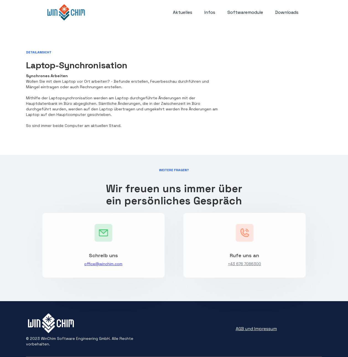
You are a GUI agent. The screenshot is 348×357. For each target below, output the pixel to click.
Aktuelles (182, 12)
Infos (209, 12)
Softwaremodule (245, 12)
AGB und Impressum (256, 329)
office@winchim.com (102, 263)
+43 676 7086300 (245, 263)
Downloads (286, 12)
